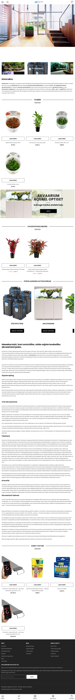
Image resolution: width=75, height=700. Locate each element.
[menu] (2, 2)
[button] (19, 697)
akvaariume (15, 85)
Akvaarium (5, 83)
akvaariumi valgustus (8, 89)
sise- (57, 89)
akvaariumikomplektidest (35, 85)
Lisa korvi (13, 139)
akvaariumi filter (57, 87)
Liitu (32, 677)
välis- (53, 89)
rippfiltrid (63, 89)
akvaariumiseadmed (24, 87)
